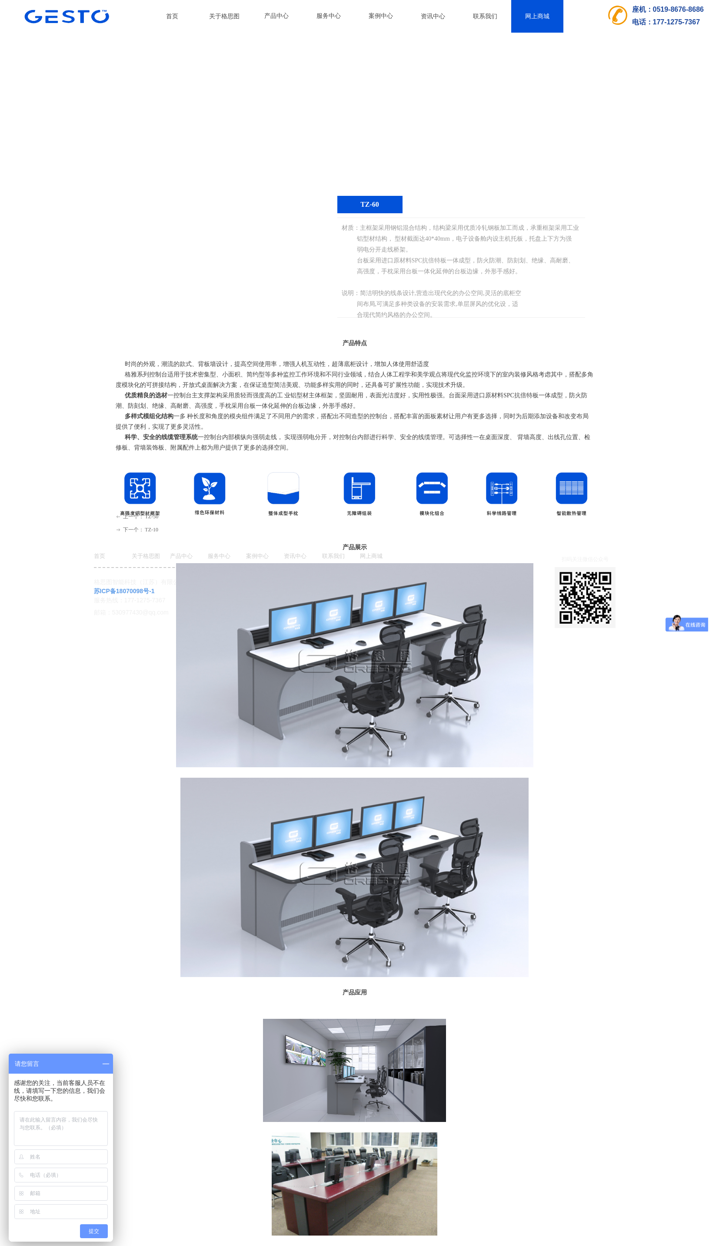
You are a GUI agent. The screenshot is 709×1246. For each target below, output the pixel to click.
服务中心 (328, 16)
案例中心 (381, 16)
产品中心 (276, 16)
